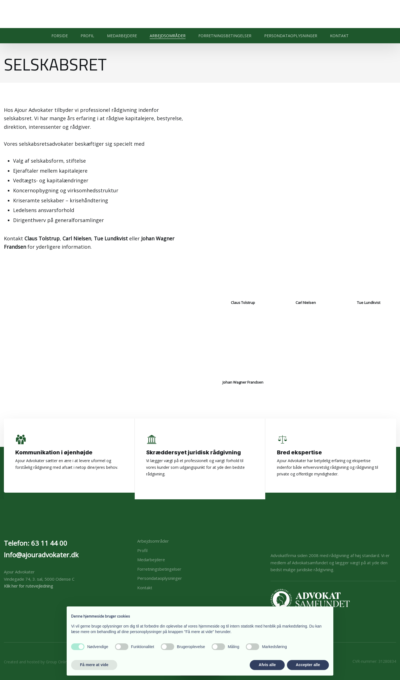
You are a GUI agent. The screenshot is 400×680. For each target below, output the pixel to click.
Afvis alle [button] (267, 665)
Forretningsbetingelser (224, 35)
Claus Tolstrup (42, 238)
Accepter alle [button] (308, 665)
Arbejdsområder (168, 35)
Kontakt (339, 35)
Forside (59, 35)
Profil (87, 35)
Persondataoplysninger (290, 35)
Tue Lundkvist (111, 238)
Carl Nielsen (76, 238)
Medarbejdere (122, 35)
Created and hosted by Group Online (36, 661)
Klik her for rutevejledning (28, 586)
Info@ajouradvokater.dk (41, 554)
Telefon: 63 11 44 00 (35, 543)
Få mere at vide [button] (94, 665)
